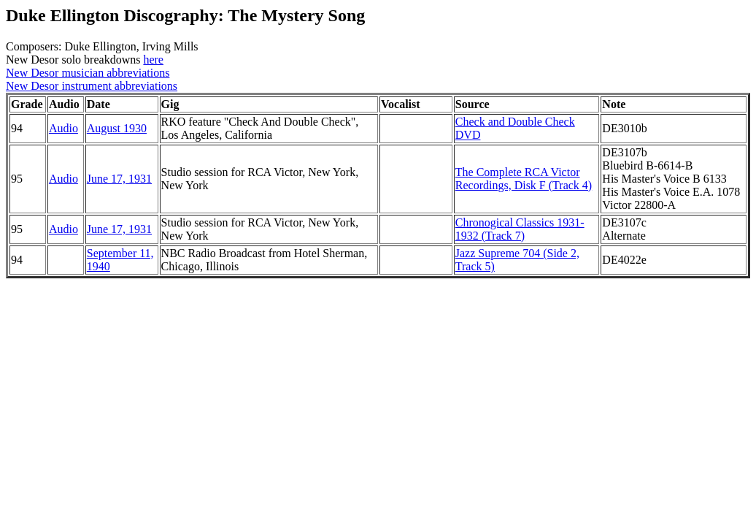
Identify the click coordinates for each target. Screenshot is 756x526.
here (153, 59)
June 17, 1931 (119, 178)
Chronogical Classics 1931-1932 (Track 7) (520, 229)
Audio (63, 128)
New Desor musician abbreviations (87, 72)
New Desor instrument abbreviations (91, 86)
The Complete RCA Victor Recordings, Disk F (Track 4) (523, 178)
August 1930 (117, 128)
